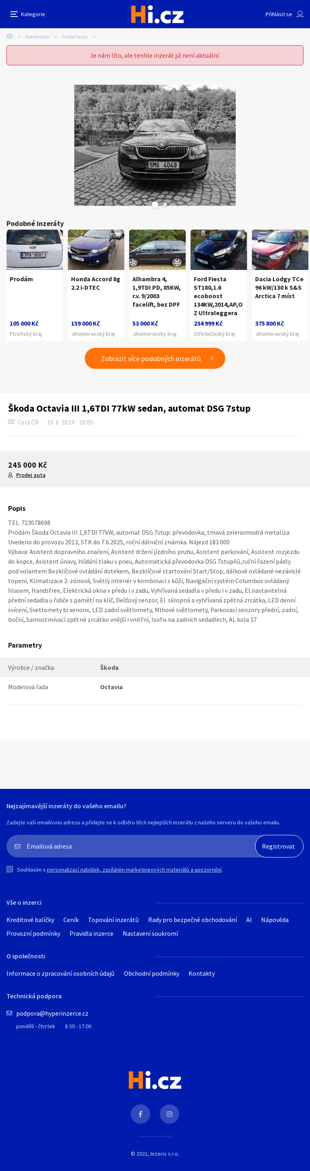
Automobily (37, 36)
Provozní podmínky (33, 933)
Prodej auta (31, 475)
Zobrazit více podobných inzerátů (151, 358)
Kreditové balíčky (30, 920)
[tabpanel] (155, 145)
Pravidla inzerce (91, 933)
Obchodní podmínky (151, 973)
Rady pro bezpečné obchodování (192, 920)
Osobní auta (75, 36)
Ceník (71, 920)
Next (165, 205)
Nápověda (275, 920)
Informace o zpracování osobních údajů (60, 973)
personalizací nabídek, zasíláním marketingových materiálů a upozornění (134, 869)
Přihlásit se (279, 14)
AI (249, 920)
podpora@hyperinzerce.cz (52, 1013)
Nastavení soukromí (150, 933)
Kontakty (202, 973)
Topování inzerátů (113, 920)
